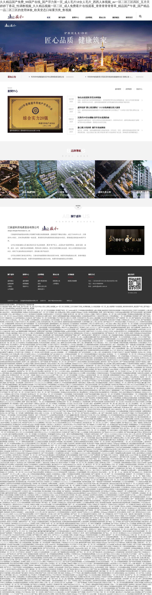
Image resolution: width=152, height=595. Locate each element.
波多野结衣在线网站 (97, 495)
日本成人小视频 (89, 314)
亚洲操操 (49, 489)
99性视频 (26, 501)
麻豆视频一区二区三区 (107, 571)
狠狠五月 (18, 398)
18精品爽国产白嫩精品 (26, 493)
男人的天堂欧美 (57, 322)
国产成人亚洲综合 (6, 457)
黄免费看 (74, 390)
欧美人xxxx (129, 455)
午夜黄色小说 (134, 459)
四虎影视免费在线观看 (7, 341)
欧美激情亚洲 (41, 365)
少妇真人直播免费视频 (90, 312)
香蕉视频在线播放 (79, 510)
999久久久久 (23, 333)
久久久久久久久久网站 (38, 561)
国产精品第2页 (98, 552)
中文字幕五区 (20, 552)
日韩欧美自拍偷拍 (146, 322)
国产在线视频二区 (16, 501)
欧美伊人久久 (86, 430)
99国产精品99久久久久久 (27, 537)
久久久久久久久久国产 (85, 563)
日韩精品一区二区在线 (32, 352)
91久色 (42, 550)
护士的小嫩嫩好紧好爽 (71, 415)
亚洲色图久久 (65, 344)
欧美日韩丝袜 (36, 502)
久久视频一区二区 (26, 506)
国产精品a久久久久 (65, 516)
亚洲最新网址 (136, 502)
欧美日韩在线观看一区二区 (19, 339)
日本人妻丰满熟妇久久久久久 (18, 314)
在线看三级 (36, 483)
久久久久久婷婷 (96, 426)
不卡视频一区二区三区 (76, 462)
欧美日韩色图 (45, 352)
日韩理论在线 (21, 337)
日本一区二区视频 (31, 434)
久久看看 (107, 590)
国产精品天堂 (68, 501)
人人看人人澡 (125, 558)
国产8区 (20, 554)
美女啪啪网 (127, 478)
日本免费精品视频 (124, 567)
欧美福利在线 (46, 322)
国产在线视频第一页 (30, 324)
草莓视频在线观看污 (78, 365)
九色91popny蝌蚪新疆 (122, 312)
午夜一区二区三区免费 (107, 592)
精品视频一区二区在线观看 (42, 542)
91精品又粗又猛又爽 (28, 428)
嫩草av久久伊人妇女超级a (9, 485)
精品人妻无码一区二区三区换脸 (128, 324)
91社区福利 (56, 386)
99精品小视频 (35, 504)
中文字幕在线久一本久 (101, 343)
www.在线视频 (7, 497)
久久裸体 (102, 535)
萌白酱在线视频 (135, 360)
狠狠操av (15, 537)
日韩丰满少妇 (45, 470)
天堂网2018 (22, 447)
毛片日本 (115, 565)
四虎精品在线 (141, 388)
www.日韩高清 (92, 493)
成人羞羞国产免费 (24, 445)
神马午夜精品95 (62, 341)
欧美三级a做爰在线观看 (104, 502)
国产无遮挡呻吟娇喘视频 (40, 590)
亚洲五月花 (18, 409)
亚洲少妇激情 (115, 487)
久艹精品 (78, 430)
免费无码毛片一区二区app (27, 521)
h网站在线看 (46, 580)
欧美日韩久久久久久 (106, 386)
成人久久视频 (10, 379)
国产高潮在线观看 (58, 335)
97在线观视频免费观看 (70, 383)
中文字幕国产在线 (80, 424)
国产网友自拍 (146, 480)
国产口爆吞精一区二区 (123, 318)
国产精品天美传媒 (44, 405)
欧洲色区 (38, 540)
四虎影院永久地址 (48, 495)
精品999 (139, 584)
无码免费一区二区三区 (54, 449)
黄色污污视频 (119, 516)
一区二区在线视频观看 (19, 579)
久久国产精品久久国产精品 (101, 558)
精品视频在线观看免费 (137, 443)
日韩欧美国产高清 (51, 333)
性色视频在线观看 (32, 343)
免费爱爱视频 (29, 413)
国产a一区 (20, 348)
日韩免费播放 (114, 316)
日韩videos (141, 354)
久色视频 (133, 523)
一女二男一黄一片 (114, 472)
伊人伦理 (43, 325)
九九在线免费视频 (43, 354)
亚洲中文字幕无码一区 (54, 356)
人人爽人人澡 (25, 474)
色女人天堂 (73, 409)
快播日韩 (141, 542)
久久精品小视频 (28, 363)
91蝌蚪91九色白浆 (10, 445)
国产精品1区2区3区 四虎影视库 (37, 588)
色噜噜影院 (52, 508)
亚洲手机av (69, 567)
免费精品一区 (4, 449)
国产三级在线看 (107, 413)
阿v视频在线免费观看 (21, 365)
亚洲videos (125, 407)
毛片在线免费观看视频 (27, 426)
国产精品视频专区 (28, 466)
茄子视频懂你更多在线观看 (142, 540)
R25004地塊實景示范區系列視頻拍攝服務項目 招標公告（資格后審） (115, 76)
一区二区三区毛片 (7, 369)
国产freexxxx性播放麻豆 (47, 455)
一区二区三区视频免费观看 (47, 402)
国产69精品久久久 (142, 577)
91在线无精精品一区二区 (105, 417)
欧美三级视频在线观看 (31, 554)
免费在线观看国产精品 (72, 523)
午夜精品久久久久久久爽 (70, 542)
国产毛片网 (3, 348)
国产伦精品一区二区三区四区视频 (44, 318)
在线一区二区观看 (132, 588)
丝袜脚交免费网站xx (56, 329)
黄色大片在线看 (12, 521)
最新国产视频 (55, 577)
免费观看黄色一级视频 (35, 468)
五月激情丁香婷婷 (28, 565)
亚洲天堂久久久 (16, 451)
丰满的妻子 (100, 489)
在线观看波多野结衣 (89, 316)
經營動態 (133, 89)
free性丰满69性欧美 (108, 318)
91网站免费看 (93, 506)
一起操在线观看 (42, 327)
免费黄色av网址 (118, 438)
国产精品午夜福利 (72, 325)
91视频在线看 (132, 491)
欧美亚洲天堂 (56, 426)
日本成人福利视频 (77, 344)
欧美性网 (82, 525)
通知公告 (102, 17)
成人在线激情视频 (85, 341)
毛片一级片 (68, 580)
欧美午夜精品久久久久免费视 (127, 325)
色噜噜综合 (106, 461)
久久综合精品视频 (101, 466)
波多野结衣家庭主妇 (83, 407)
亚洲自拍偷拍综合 (106, 344)
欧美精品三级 (81, 531)
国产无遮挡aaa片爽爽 (129, 390)
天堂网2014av (108, 449)
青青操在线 (121, 580)
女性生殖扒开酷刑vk (70, 449)
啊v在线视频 (80, 396)
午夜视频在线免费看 (73, 474)
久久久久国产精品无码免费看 (34, 472)
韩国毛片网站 (14, 542)
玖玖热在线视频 (22, 415)
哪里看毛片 (97, 335)
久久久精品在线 (11, 346)
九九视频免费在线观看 (91, 344)
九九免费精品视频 (87, 590)
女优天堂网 (97, 348)
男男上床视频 (102, 485)
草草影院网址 (55, 470)
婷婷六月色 (106, 426)
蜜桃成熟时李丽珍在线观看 (91, 491)
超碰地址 (132, 584)
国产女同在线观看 (85, 352)
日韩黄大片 (76, 533)
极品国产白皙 (29, 377)
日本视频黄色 (35, 320)
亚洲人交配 (24, 400)
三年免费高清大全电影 (62, 453)
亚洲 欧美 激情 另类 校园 (63, 533)
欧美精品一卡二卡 (113, 354)
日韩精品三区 (117, 546)
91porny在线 (61, 466)
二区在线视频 (67, 394)
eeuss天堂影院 (18, 316)
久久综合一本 (48, 413)
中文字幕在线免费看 (141, 413)
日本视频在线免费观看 (85, 310)
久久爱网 (137, 565)
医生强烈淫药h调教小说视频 (19, 563)
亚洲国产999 (133, 405)
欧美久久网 (117, 449)
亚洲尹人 (39, 462)
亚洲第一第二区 (130, 527)
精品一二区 (61, 325)
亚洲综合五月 (75, 440)
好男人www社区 (50, 544)
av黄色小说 (23, 461)
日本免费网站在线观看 (107, 451)
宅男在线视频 (48, 476)
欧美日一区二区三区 (18, 518)
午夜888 (49, 358)
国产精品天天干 (109, 322)
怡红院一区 (117, 413)
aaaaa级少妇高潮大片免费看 (26, 327)
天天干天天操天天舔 (108, 525)
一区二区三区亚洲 (118, 575)
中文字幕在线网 (6, 325)
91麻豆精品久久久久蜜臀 (77, 373)
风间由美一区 (67, 468)
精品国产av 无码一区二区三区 (113, 501)
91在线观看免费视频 (96, 363)
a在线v (25, 373)
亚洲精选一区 (104, 430)
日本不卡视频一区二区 (26, 388)
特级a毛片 (104, 504)
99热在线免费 (87, 348)
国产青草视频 (27, 335)
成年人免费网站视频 (144, 390)
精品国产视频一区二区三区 (61, 440)
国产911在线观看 (122, 405)
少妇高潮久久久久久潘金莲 (119, 563)
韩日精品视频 (66, 365)
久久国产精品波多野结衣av (27, 485)
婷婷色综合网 (119, 388)
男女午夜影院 (23, 421)
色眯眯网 (19, 363)
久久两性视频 (40, 350)
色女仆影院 (103, 472)
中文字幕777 (74, 544)
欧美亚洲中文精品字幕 (133, 552)
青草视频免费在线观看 (68, 421)
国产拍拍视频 (25, 584)
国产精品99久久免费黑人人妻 (91, 413)
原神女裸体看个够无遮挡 (20, 573)
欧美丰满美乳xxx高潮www (16, 569)
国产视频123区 (106, 455)
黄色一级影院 (138, 422)
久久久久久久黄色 (116, 377)
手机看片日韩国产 (107, 577)
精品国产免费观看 (131, 352)
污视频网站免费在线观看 (24, 407)
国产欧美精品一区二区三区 (58, 362)
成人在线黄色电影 (72, 539)
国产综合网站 (10, 464)
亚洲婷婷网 (104, 320)
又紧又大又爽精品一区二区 (105, 314)
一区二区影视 (134, 358)
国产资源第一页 (115, 337)
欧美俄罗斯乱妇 (24, 546)
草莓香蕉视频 (124, 343)
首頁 (48, 17)
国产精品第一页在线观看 (15, 383)
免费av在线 (91, 383)
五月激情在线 (14, 506)
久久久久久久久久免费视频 (44, 383)
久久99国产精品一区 (102, 424)
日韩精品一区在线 (47, 419)
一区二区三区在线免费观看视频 (20, 438)
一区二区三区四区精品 (23, 329)
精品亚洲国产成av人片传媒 (135, 590)
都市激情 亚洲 (108, 438)
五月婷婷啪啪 (126, 337)
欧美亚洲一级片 (17, 529)
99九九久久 (34, 405)
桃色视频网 (50, 518)
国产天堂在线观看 (54, 392)
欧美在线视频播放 (72, 455)
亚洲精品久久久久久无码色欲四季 (56, 472)
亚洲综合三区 (124, 523)
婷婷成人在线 (99, 579)
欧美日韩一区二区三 (52, 371)
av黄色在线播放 (71, 331)
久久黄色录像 (79, 565)
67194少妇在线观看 (102, 561)
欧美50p (30, 394)
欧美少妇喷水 (52, 363)
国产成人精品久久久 (57, 354)
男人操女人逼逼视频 (94, 318)
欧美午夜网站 (5, 422)
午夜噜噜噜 (62, 403)
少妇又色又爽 (4, 462)
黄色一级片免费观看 (134, 327)
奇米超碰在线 (104, 483)
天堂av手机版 (133, 430)
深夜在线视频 (105, 459)
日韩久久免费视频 (43, 381)
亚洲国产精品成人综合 (133, 461)
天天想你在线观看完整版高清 (26, 525)
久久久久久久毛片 (85, 325)
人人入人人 (11, 405)
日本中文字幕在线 (51, 367)
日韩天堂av (40, 481)
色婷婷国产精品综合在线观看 (36, 518)
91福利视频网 (82, 472)
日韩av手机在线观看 (65, 379)
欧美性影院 (55, 550)
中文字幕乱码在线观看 (81, 320)
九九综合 (70, 403)
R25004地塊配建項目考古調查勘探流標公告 (52, 76)
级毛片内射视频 (31, 360)
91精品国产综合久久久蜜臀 (25, 489)
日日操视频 (39, 369)
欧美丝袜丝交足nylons (84, 449)
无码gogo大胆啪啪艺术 (121, 443)
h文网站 (129, 544)
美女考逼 (5, 390)
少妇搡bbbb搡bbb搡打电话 (91, 337)
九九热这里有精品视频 (75, 339)
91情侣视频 (50, 407)
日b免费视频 (138, 367)
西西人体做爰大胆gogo (74, 312)
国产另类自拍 (147, 367)
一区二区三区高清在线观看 (134, 442)
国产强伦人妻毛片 (105, 390)
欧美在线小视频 (120, 544)
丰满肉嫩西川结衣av (55, 434)
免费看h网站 (146, 411)
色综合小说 (142, 352)
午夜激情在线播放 (133, 363)
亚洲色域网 (31, 462)
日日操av (82, 375)
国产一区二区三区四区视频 (13, 527)
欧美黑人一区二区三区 (32, 470)
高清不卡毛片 (4, 310)
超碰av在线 (34, 440)
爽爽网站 (113, 356)
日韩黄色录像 (54, 590)
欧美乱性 (26, 405)
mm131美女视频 (69, 329)
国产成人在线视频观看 (29, 417)
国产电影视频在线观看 (91, 451)
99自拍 (31, 573)
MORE (78, 206)
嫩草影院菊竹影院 (12, 493)
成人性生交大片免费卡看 (113, 478)
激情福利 (103, 388)
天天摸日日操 (66, 478)
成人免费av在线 (60, 312)
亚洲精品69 (75, 360)
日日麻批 (126, 377)
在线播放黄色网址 (134, 331)
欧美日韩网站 (125, 499)
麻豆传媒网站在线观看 (26, 384)
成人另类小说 (8, 548)
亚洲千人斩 (26, 362)
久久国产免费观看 (94, 455)
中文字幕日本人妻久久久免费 (66, 318)
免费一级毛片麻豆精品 (106, 312)
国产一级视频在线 (42, 428)
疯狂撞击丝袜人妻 (98, 325)
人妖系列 (61, 483)
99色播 (26, 325)
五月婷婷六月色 (16, 422)
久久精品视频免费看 (73, 527)
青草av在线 (82, 331)
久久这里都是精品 (19, 318)
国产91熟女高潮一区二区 (90, 388)
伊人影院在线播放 (118, 573)
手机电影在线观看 (116, 373)
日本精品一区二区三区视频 (99, 400)
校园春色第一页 (91, 365)
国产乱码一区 (75, 514)
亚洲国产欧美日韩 (65, 381)
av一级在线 (35, 329)
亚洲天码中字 (29, 383)
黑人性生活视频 (19, 369)
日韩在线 (38, 529)
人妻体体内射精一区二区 (94, 375)
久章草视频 (86, 322)
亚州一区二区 (42, 392)
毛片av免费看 (49, 533)
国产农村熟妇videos (118, 590)
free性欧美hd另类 (111, 325)
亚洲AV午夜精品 (141, 362)
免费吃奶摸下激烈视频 (44, 331)
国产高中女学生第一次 (85, 480)
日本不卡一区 (85, 523)
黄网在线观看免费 (28, 442)
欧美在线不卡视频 (114, 320)
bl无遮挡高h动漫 (26, 483)
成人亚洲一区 (41, 525)
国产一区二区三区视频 (46, 312)
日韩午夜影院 (123, 430)
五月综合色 (117, 379)
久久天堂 (148, 464)
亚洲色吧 (44, 483)
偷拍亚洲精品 (106, 464)
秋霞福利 (18, 466)
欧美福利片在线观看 (36, 314)
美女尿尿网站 (44, 329)
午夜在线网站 (19, 580)
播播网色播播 (23, 331)
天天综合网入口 (71, 483)
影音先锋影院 (121, 512)
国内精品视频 (87, 481)
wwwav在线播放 (89, 497)
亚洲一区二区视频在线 (105, 514)
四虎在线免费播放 (22, 379)
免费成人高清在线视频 (30, 312)
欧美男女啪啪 (51, 325)
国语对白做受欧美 (41, 363)
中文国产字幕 (115, 365)
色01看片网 (135, 558)
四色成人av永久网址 (62, 346)
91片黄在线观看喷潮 (142, 417)
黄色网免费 (47, 335)
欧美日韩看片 (29, 403)
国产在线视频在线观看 (104, 407)
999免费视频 (116, 481)
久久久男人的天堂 (45, 440)
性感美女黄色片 (48, 314)
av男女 (28, 341)
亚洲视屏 (136, 316)
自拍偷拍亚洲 (106, 352)
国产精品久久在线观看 (101, 377)
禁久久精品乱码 (62, 373)
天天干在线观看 (14, 426)
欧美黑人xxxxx (139, 419)
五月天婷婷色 (20, 343)
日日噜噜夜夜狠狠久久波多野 (114, 495)
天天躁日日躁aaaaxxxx (142, 445)
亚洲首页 (50, 584)
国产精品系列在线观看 (11, 520)
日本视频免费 (24, 520)
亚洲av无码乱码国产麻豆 (69, 577)
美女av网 (48, 386)
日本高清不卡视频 (61, 314)
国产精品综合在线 (145, 346)
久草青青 (68, 388)
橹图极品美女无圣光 (87, 567)
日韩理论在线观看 (90, 489)
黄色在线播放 (142, 400)
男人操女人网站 (111, 324)
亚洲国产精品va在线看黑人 (93, 501)
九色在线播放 (45, 320)
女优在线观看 (59, 567)
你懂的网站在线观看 (9, 337)
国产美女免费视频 (104, 384)
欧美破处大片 (136, 480)
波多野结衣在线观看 (99, 580)
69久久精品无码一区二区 (119, 409)
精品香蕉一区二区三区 (48, 443)
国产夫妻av (104, 586)
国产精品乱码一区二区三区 (114, 333)
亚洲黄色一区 (57, 468)
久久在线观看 (94, 320)
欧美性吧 (72, 443)
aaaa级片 (110, 594)
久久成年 (105, 422)
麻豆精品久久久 (57, 464)
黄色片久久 (65, 327)
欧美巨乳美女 (68, 424)
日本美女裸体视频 (56, 560)
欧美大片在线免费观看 (42, 552)
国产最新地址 (66, 491)
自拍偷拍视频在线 (29, 390)
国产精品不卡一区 (129, 483)
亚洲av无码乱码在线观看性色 (88, 390)
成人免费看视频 (40, 358)
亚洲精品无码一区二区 (17, 375)
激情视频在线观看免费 (118, 327)
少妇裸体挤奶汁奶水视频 (36, 373)
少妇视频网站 (100, 497)
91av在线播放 (145, 438)
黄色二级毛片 (112, 466)
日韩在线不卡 (44, 415)
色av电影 (133, 457)
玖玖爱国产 (111, 421)
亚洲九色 (143, 451)
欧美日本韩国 (63, 462)
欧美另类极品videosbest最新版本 (139, 339)
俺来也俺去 (82, 383)
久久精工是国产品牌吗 (132, 438)
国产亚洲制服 (136, 379)
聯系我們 (129, 17)
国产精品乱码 (33, 339)
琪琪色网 (141, 464)
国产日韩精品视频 (48, 586)
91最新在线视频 (5, 518)
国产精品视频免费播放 (10, 384)
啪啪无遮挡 (17, 428)
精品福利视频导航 (98, 333)
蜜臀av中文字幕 (124, 384)
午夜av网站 (92, 485)
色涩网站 (57, 360)
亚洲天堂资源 (144, 560)
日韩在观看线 (88, 339)
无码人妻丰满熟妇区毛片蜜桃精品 (130, 392)
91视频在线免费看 (87, 516)
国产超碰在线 (136, 318)
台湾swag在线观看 (146, 324)
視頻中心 (145, 89)
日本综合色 (110, 388)
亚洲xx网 (16, 354)
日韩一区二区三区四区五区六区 (120, 480)
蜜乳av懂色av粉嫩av (119, 363)
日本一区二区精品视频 (133, 440)
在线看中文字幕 (130, 495)
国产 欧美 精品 (141, 485)
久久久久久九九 (37, 476)
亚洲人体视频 (56, 491)
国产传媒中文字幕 (74, 432)
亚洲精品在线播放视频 (135, 314)
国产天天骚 (137, 544)
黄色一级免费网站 (96, 403)
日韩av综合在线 (126, 310)
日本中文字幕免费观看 (121, 497)
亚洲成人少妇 (84, 327)
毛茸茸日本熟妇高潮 (86, 360)
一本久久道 (94, 560)
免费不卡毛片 (26, 480)
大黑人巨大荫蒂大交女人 (97, 324)
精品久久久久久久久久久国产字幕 (33, 367)
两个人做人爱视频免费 (85, 343)
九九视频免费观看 (89, 502)
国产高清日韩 (146, 371)
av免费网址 (38, 377)
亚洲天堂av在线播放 (145, 421)
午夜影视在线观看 (48, 337)
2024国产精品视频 (103, 356)
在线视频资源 (95, 457)
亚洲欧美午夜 (58, 584)
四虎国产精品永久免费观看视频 (30, 396)
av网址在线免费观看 (118, 461)
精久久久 (93, 407)
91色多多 (29, 318)
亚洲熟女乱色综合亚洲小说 (70, 392)
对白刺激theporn (136, 449)
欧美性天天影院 (145, 447)
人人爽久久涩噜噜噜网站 (36, 333)
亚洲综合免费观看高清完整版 (83, 442)
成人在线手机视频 (121, 314)
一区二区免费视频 (126, 316)
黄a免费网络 (75, 371)
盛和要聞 (122, 89)
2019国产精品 (49, 417)
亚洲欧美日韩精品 (28, 358)
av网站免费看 (129, 419)
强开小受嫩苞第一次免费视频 (100, 523)
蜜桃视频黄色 (54, 324)
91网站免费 (117, 407)
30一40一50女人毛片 (67, 529)
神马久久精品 (37, 335)
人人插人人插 (130, 580)
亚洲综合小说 (68, 320)
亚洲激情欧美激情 (102, 398)
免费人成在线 (115, 539)
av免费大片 (58, 383)
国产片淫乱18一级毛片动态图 (100, 518)
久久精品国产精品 (39, 407)
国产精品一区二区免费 (16, 413)
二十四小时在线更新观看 (113, 579)
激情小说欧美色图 (15, 367)
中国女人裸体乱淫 (93, 504)
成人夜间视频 (27, 533)
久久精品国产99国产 (143, 483)
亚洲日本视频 (139, 582)
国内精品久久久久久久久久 (96, 411)
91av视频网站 (70, 400)
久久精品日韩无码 (91, 396)
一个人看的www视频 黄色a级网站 (91, 419)
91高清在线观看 (43, 324)
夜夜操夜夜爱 (59, 417)
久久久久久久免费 (102, 371)
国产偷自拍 (23, 386)
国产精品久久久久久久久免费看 (112, 432)
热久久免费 (114, 510)
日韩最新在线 (120, 468)
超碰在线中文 (74, 327)
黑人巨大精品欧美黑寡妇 (36, 386)
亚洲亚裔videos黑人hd (98, 405)
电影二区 (52, 588)
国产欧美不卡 (72, 362)
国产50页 (111, 542)
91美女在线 (9, 322)
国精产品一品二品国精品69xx (77, 476)
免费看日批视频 (88, 369)
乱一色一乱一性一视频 (137, 476)
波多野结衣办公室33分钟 (8, 447)
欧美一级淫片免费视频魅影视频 (59, 316)
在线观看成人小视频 (59, 474)
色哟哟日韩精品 (29, 316)
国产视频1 (76, 516)
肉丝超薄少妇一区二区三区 (73, 398)
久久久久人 (94, 327)
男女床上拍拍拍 (126, 506)
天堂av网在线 (134, 377)
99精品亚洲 (20, 453)
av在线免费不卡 (137, 478)
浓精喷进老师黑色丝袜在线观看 (98, 350)
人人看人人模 (96, 352)
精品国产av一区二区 (24, 371)
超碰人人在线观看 (104, 529)
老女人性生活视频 (104, 365)
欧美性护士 (33, 421)
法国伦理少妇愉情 (45, 339)
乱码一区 (40, 417)
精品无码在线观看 (92, 384)
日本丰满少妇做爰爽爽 (128, 426)
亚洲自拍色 (14, 546)
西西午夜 (131, 383)
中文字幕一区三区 (85, 546)
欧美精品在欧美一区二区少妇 (114, 402)
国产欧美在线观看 (137, 312)
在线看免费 (4, 440)
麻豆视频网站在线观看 (89, 573)
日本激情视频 (36, 491)
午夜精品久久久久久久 (84, 421)
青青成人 (84, 440)
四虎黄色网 (87, 402)
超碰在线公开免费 (90, 356)
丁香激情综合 (8, 381)
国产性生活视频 (41, 344)
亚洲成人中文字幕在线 (49, 341)
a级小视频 (97, 310)
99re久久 (87, 426)
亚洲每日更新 (10, 411)
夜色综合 (33, 381)
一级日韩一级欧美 (64, 390)
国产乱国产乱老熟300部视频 (131, 521)
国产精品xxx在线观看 (102, 369)
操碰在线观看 (54, 485)
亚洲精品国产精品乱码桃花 (119, 424)
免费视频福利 (71, 445)
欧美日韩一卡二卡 (72, 556)
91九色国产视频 (59, 400)
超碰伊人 (85, 506)
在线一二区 (114, 584)
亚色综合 (60, 508)
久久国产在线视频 (71, 592)
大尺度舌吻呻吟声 (124, 493)
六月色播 (61, 499)
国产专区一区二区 (16, 539)
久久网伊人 (75, 546)
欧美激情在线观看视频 (22, 459)
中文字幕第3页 (77, 422)
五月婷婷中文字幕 (89, 428)
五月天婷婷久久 (54, 436)
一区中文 (48, 550)
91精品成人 (72, 472)
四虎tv (26, 464)
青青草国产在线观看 (127, 445)
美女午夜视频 (114, 343)
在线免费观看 (98, 358)
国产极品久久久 (127, 422)
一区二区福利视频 (123, 356)
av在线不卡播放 (62, 443)
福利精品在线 (141, 523)
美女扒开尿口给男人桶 (95, 409)
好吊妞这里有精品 (131, 415)
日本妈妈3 (23, 394)
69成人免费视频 (19, 360)
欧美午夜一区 (17, 335)
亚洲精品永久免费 (42, 316)
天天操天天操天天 (20, 322)
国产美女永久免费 (28, 398)
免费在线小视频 (131, 542)
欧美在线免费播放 (55, 327)
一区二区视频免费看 (8, 324)
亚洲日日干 (61, 377)
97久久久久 (46, 447)
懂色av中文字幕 (28, 529)
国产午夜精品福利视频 (127, 362)
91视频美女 (136, 447)
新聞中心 (75, 17)
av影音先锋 (142, 329)
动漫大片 (13, 462)
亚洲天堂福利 (102, 531)
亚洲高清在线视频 (114, 310)
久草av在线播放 (82, 445)
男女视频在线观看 (82, 461)
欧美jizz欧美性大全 (120, 331)
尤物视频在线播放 (118, 335)
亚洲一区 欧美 (84, 403)
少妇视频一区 (83, 409)
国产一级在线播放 (118, 329)
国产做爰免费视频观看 (56, 457)
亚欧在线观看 (67, 537)
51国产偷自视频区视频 (85, 377)
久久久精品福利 (122, 339)
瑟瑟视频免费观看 (93, 508)
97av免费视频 (60, 506)
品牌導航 (89, 17)
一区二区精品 (86, 584)
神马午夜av (12, 348)
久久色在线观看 (28, 432)
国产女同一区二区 (18, 392)
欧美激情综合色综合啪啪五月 (47, 409)
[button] (149, 48)
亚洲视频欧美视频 (59, 331)
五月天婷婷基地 (103, 548)
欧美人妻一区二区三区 (130, 346)
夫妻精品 (52, 428)
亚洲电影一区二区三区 (7, 552)
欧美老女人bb (22, 462)
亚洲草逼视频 (33, 400)
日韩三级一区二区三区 (138, 535)
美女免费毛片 (14, 344)
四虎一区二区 (20, 341)
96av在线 (61, 333)
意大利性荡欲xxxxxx (39, 356)
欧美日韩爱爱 (82, 362)
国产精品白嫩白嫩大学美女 (123, 341)
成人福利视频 (69, 579)
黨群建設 (115, 17)
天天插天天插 (135, 320)
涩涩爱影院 (49, 546)
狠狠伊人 (143, 363)
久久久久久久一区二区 (58, 527)
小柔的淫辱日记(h (103, 316)
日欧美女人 (50, 424)
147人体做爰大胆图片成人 (62, 558)
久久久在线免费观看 (103, 428)
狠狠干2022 (90, 331)
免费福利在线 (78, 333)
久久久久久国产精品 (103, 554)
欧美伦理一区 (44, 554)
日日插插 (51, 346)
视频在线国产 (111, 580)
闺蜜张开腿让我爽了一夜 (61, 358)
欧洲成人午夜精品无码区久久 (14, 470)
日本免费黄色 (33, 464)
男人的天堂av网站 (38, 371)
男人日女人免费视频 (64, 363)
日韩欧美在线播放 (45, 464)
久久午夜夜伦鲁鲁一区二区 (120, 459)
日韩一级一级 (36, 341)
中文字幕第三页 (51, 373)
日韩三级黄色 (98, 590)
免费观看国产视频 (71, 335)
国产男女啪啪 (79, 417)
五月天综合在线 (91, 487)
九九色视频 (65, 535)
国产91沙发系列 (113, 362)
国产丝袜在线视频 (131, 329)
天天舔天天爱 (65, 386)
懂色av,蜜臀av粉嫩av (143, 580)
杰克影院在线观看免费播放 (54, 398)
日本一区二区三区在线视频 (46, 310)
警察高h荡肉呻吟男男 (19, 487)
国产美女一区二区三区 (103, 329)
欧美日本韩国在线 (110, 358)
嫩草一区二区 (55, 447)
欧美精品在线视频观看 (53, 478)
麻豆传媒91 (74, 386)
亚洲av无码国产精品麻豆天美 (77, 411)
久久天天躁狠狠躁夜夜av (116, 415)
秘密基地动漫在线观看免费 (72, 322)
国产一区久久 (104, 434)
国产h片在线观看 (104, 327)
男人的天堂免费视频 (30, 409)
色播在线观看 (56, 542)
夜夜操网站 (21, 577)
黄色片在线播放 (9, 407)
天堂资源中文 (81, 318)
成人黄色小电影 (44, 480)
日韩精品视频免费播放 (45, 360)
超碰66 (6, 339)
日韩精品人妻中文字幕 (11, 394)
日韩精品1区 (125, 320)
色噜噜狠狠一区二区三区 (128, 354)
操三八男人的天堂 (97, 322)
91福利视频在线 (61, 451)
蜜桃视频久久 (30, 369)
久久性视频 (74, 453)
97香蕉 (136, 455)
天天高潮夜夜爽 (29, 497)
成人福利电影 (52, 499)
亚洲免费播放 (39, 398)
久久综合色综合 (77, 426)
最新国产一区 (110, 535)
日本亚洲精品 (142, 343)
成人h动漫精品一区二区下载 (18, 430)
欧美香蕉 (8, 388)
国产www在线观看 (12, 356)
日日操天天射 (7, 535)
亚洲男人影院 (35, 523)
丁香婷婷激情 (17, 533)
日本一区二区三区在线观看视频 (104, 588)
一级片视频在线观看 (35, 379)
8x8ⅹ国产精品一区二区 (80, 468)
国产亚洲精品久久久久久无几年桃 (87, 346)
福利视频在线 (77, 491)
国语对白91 (19, 324)
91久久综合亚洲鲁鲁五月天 (140, 384)
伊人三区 (113, 350)
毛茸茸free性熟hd (19, 556)
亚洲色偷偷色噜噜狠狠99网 (71, 521)
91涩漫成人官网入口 (34, 337)
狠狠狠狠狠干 (116, 390)
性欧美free (145, 521)
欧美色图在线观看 (94, 362)
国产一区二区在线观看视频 (116, 474)
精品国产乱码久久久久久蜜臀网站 (118, 360)
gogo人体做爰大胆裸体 (38, 424)
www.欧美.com (130, 402)
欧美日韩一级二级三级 (75, 314)
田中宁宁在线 (119, 514)
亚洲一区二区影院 (38, 592)
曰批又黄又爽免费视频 (123, 447)
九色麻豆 (56, 529)
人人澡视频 (84, 432)
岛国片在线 (44, 563)
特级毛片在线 (107, 582)
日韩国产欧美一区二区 (48, 523)
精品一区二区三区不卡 (69, 480)
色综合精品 (102, 354)
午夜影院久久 (19, 377)
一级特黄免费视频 (16, 312)
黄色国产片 (99, 447)
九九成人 (135, 337)
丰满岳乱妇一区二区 (105, 560)
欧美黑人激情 (129, 333)
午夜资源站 (114, 392)
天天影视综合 (125, 487)
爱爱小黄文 (48, 535)
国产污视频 (82, 592)
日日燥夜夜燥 (74, 324)
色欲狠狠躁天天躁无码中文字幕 (19, 419)
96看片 (73, 407)
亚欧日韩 (58, 594)
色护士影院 (96, 436)
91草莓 (31, 582)
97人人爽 (113, 470)
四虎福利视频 (79, 529)
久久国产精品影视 (89, 398)
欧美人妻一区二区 (12, 421)
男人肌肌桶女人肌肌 (34, 322)
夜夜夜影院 (41, 539)
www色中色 (25, 424)
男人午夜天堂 (125, 539)
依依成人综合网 (136, 487)
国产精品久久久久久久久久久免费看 (73, 436)
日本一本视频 (30, 375)
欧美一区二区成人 (91, 548)
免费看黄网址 (117, 346)
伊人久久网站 (7, 335)
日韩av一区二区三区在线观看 (89, 386)
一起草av (106, 419)
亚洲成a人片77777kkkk (73, 573)
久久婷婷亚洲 (100, 478)
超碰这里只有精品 (106, 443)
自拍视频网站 (11, 371)
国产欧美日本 (11, 554)
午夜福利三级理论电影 (91, 434)
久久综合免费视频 (128, 481)
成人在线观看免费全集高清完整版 (60, 438)
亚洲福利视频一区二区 (125, 466)
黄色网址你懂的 (68, 565)
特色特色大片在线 (86, 415)
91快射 (64, 432)
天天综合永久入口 (133, 322)
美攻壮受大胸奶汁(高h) (10, 540)
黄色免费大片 (114, 457)
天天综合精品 (76, 381)
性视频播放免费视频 (130, 373)
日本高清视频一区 (57, 320)
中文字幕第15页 (103, 493)
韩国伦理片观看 (63, 409)
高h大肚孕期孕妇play (123, 535)
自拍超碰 (7, 451)
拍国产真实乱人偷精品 (75, 451)
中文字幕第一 (133, 554)
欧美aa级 (39, 390)
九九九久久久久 (21, 411)
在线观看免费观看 (112, 537)
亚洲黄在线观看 (110, 339)
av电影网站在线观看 (50, 379)
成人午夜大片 (97, 470)
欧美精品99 (47, 468)
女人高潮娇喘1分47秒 (42, 388)
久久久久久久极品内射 (66, 548)
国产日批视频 (98, 516)
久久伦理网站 (7, 455)
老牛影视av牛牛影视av (89, 381)
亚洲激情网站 (16, 499)
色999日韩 (145, 327)
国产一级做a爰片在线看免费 (85, 329)
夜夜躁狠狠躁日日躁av (118, 375)
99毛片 (86, 363)
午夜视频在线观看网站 (131, 381)
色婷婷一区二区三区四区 (25, 346)
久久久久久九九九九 (44, 421)
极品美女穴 (52, 512)
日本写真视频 (97, 449)
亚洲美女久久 (132, 508)
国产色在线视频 (136, 348)
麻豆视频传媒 (134, 520)
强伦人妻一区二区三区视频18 (73, 356)
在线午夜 (12, 329)
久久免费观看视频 (122, 411)
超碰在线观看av (17, 325)
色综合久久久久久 (120, 594)
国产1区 (18, 560)
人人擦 (9, 487)
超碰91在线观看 (118, 396)
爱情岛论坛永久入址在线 (21, 504)
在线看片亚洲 (115, 558)
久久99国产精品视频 (105, 396)
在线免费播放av (28, 567)
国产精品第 (60, 523)
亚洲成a (137, 333)
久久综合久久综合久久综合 (104, 331)
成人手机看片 (32, 575)
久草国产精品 (4, 400)
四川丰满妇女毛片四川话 (94, 367)
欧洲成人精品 (77, 580)
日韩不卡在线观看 (139, 310)
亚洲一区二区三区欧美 (17, 350)
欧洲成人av (48, 481)
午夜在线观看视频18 (91, 354)
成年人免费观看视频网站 (61, 546)
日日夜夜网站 (15, 561)
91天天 (76, 403)
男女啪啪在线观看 (117, 381)
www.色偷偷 (114, 369)
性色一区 (71, 520)
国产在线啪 (44, 362)
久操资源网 (85, 521)
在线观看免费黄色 (77, 489)
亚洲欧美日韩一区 (25, 476)
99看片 (39, 537)
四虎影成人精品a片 (15, 390)
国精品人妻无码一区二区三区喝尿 (46, 403)
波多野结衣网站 (71, 377)
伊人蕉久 (45, 508)
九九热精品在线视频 (41, 442)
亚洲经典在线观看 (123, 358)
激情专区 (104, 362)
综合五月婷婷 (140, 402)
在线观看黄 (84, 324)
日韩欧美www (90, 537)
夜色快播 (106, 375)
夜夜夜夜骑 (32, 331)
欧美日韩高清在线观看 (88, 371)
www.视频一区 (94, 594)
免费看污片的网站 (66, 459)
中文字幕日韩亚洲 (16, 310)
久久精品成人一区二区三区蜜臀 (19, 320)
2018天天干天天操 (92, 592)
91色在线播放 (91, 373)
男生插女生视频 (120, 322)
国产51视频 (145, 489)
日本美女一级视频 (141, 369)
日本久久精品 (115, 554)
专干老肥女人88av (145, 571)
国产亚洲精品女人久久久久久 (36, 449)
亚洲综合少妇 (144, 358)
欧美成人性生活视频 (110, 367)
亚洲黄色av (105, 457)
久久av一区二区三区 (134, 371)
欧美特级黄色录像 (100, 360)
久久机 (130, 550)
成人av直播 (108, 363)
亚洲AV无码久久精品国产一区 (118, 504)
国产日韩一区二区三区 (54, 348)
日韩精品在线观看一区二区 (74, 354)
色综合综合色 (46, 520)
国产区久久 (56, 535)
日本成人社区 (52, 514)
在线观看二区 (144, 493)
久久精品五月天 (90, 565)
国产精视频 (144, 381)
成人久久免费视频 (34, 461)
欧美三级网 (25, 440)
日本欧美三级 (106, 335)
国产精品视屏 (58, 413)
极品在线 (99, 438)
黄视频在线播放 (76, 316)
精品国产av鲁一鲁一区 (67, 485)
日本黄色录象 (110, 411)
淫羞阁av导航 (119, 417)
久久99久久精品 (64, 371)
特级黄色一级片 (33, 415)
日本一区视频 (65, 489)
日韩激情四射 (120, 552)
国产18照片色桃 (145, 316)
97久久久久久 (67, 426)
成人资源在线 (64, 324)
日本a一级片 (111, 405)
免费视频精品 (133, 424)
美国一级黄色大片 (91, 529)
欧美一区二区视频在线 (21, 381)
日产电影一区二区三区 (47, 430)
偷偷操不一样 (35, 419)
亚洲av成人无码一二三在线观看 (102, 341)
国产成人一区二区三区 (131, 428)
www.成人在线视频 (57, 352)
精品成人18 (10, 377)
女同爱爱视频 (65, 360)
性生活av (49, 422)
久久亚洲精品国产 (26, 356)
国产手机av (42, 348)
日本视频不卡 (141, 474)
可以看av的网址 (119, 386)
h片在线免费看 (34, 325)
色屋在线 (88, 556)
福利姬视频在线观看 (127, 518)
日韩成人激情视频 (12, 333)
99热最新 (33, 365)
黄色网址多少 (131, 485)
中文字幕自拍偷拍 (88, 478)
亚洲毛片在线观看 (135, 411)
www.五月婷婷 (147, 360)
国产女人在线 (143, 554)
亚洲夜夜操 (121, 440)
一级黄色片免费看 (115, 422)
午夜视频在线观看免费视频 (90, 527)
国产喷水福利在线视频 (27, 344)
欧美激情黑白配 (21, 481)
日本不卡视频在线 (6, 318)
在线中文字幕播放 (62, 350)
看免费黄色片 (84, 392)
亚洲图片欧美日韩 (19, 436)
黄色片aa (15, 331)
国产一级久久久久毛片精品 (139, 407)
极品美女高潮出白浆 (54, 365)
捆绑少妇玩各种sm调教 (69, 343)
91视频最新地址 (84, 405)
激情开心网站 (39, 582)
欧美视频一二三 (71, 582)
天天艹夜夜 (117, 560)
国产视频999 (145, 461)
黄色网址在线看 (81, 443)
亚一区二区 (38, 394)
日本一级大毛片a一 (29, 310)
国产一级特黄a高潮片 (85, 335)
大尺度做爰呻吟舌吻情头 (89, 514)
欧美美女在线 (65, 447)
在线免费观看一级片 (108, 348)
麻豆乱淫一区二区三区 (93, 464)
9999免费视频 (60, 455)
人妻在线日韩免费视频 (26, 540)
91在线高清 (52, 569)
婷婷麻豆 (46, 527)
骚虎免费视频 (14, 400)
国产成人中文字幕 (41, 346)
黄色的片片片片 (77, 363)
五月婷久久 (88, 333)
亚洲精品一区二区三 (92, 499)
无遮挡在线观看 (78, 394)
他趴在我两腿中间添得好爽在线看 (82, 358)
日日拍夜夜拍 (58, 419)
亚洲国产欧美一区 (62, 310)
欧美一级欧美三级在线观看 (142, 341)
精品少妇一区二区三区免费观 (110, 394)
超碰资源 (105, 310)
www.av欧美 (73, 310)
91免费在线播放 (15, 443)
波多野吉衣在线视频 (13, 483)
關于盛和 (62, 17)
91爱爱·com (116, 499)
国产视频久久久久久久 (84, 470)
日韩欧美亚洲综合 (130, 350)
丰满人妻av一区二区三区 (12, 358)
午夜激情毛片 (126, 379)
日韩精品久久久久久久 (60, 481)
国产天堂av (112, 476)
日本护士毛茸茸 (60, 337)
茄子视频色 (91, 424)
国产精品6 (55, 520)
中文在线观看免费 (104, 487)
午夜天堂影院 (17, 567)
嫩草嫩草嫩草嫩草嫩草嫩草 (47, 531)
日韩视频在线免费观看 (139, 506)
